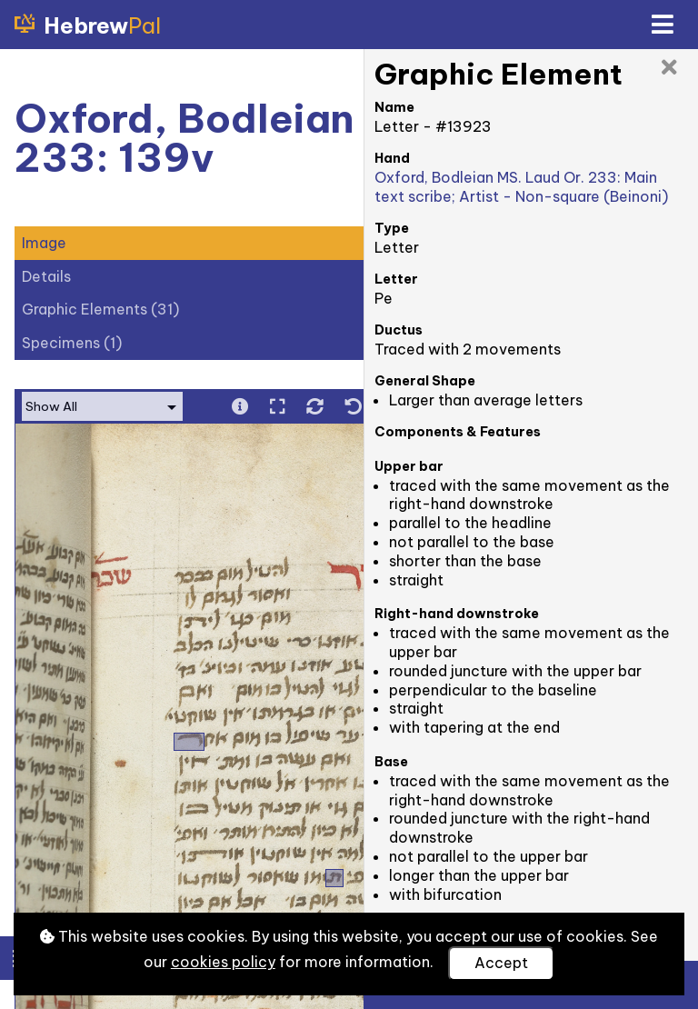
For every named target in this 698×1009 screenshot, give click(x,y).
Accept (501, 963)
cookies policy (223, 962)
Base (391, 762)
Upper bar (409, 466)
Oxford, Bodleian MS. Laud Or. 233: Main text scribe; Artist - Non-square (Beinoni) (521, 186)
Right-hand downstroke (456, 613)
